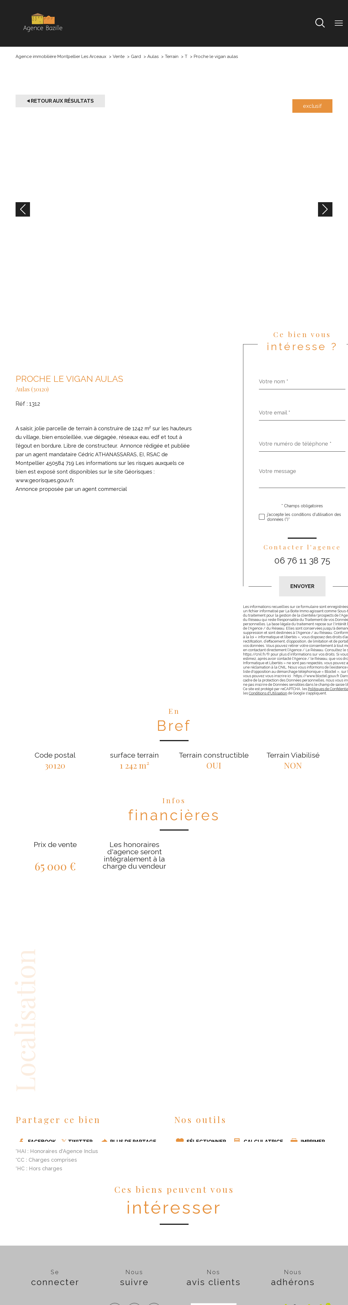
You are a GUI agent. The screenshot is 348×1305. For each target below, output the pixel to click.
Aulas (153, 56)
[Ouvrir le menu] (339, 23)
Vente (119, 56)
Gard (136, 56)
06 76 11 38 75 (302, 560)
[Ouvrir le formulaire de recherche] (320, 23)
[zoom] (174, 314)
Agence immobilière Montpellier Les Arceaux (61, 56)
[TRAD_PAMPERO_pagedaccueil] (42, 32)
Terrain (171, 56)
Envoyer (302, 586)
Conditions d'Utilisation (268, 693)
